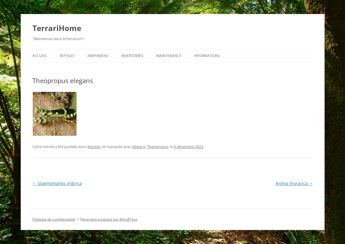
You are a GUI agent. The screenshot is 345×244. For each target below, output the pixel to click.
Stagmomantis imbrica (57, 183)
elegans (138, 146)
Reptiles (67, 55)
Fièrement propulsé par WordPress (108, 219)
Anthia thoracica (294, 183)
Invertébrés (132, 55)
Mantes (93, 146)
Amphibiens (97, 55)
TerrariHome (56, 28)
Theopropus (157, 146)
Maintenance (168, 55)
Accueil (39, 55)
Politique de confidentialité (53, 219)
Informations (207, 55)
